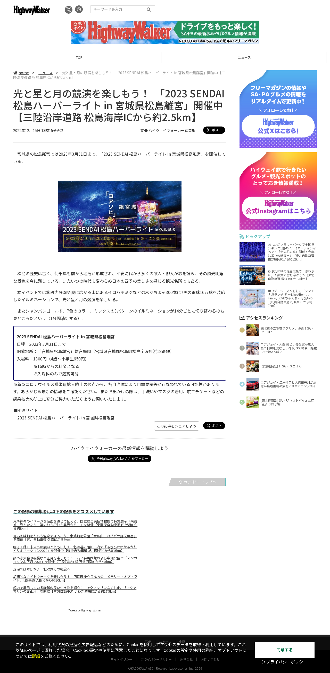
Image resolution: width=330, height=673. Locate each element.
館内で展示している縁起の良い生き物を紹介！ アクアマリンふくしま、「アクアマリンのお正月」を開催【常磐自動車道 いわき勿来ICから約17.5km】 (74, 589)
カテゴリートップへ (197, 481)
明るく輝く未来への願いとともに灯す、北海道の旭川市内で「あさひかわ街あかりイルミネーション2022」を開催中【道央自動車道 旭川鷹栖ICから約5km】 (75, 548)
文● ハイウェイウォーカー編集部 (168, 130)
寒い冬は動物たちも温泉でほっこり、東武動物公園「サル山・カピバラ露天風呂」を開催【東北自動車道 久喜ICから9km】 (75, 537)
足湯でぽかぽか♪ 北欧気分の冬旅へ (41, 569)
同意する (284, 649)
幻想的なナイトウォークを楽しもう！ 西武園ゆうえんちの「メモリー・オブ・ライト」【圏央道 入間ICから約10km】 (75, 578)
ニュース (247, 57)
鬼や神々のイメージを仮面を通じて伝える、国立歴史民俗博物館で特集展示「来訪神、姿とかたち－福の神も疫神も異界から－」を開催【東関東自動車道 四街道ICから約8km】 (75, 524)
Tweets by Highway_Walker (85, 610)
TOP (82, 57)
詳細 (36, 656)
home (21, 72)
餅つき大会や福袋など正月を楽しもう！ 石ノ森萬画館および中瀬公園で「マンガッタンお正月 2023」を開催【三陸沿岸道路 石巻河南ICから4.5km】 (75, 559)
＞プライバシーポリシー (284, 662)
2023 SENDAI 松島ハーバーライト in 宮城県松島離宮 (66, 418)
